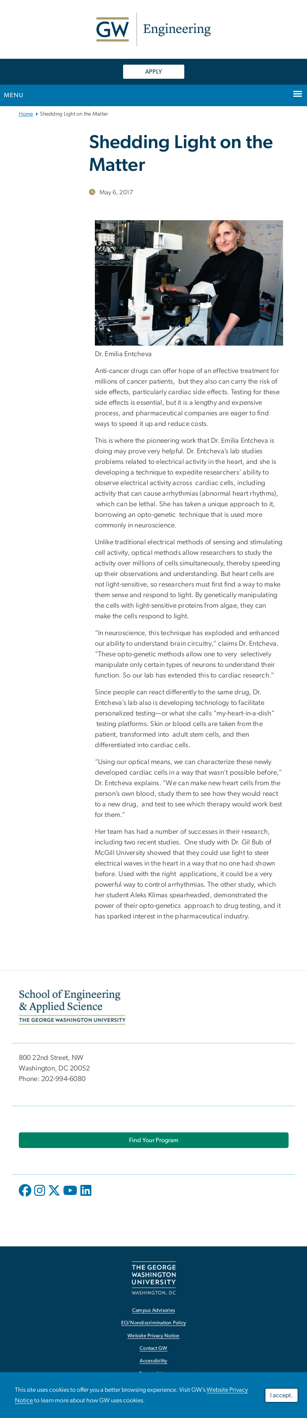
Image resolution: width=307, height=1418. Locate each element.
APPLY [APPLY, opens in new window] (153, 72)
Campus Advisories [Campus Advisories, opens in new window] (153, 1310)
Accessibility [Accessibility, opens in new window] (153, 1361)
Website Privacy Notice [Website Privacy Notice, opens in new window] (153, 1335)
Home (26, 114)
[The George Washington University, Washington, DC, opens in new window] (154, 1278)
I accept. (281, 1395)
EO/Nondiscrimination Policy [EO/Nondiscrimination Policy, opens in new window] (153, 1323)
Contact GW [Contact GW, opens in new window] (153, 1348)
